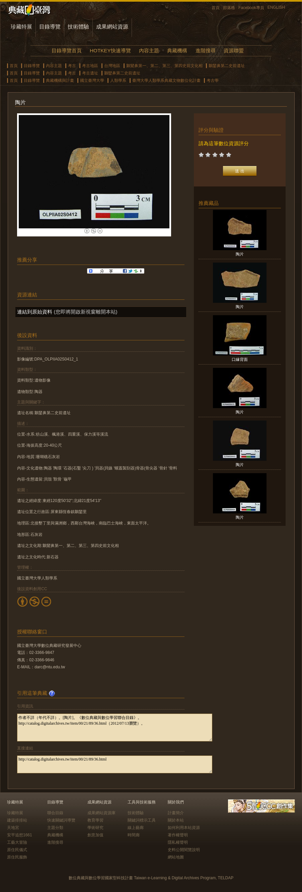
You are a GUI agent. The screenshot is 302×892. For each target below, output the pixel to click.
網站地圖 (176, 857)
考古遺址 (90, 73)
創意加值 (95, 835)
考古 (72, 65)
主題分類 (55, 827)
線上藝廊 (136, 827)
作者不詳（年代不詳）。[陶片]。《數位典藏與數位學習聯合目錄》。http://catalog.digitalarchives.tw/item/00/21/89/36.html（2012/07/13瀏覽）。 (114, 727)
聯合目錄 (55, 813)
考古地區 (90, 65)
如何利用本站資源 (184, 827)
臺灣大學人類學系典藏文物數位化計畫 (166, 80)
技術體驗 (78, 27)
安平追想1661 (19, 835)
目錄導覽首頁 (67, 50)
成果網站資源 (112, 27)
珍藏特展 (21, 27)
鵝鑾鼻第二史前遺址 (227, 65)
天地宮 (13, 827)
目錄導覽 (50, 27)
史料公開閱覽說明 (184, 849)
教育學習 (95, 820)
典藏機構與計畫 (60, 80)
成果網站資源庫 (101, 813)
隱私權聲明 (178, 842)
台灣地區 (112, 65)
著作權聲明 (178, 835)
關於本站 (176, 820)
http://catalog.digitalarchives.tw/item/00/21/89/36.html (114, 764)
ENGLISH (276, 7)
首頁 (216, 7)
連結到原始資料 (34, 312)
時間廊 (134, 835)
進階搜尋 (206, 50)
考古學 (213, 80)
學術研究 (95, 827)
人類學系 (118, 80)
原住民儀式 (17, 849)
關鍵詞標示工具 (142, 820)
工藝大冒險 (17, 842)
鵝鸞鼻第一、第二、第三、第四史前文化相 (164, 65)
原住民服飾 (17, 857)
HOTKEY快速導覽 (110, 50)
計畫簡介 (176, 813)
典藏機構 (177, 50)
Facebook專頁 (251, 7)
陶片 (240, 254)
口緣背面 (240, 359)
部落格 (229, 7)
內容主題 (149, 50)
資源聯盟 (234, 50)
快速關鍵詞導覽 (61, 820)
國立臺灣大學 (92, 80)
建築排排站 (17, 820)
